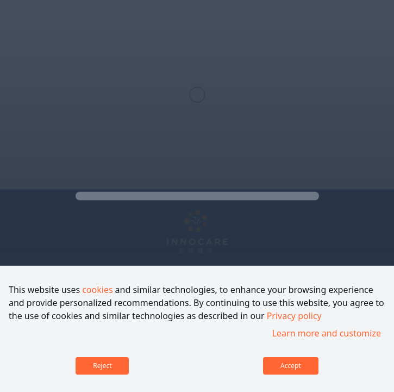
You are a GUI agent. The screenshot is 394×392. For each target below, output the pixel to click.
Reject (102, 365)
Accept (290, 365)
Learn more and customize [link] (326, 333)
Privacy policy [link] (294, 316)
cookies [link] (97, 290)
